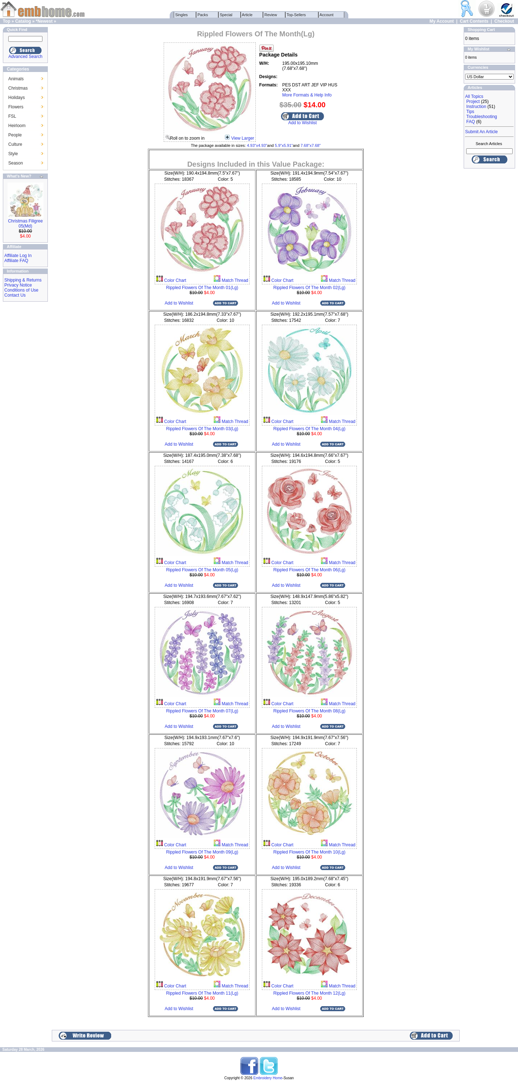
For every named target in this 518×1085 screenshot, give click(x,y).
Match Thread (234, 280)
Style (13, 153)
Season (15, 163)
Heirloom (17, 125)
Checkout (504, 21)
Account (327, 15)
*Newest (44, 21)
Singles (181, 15)
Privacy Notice (18, 285)
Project (473, 101)
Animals (16, 78)
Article (247, 15)
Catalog (23, 21)
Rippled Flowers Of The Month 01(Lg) (202, 287)
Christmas (18, 88)
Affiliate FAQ (16, 260)
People (15, 135)
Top (6, 21)
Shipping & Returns (22, 280)
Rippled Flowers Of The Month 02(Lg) (309, 287)
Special (226, 15)
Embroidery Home (267, 1078)
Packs (202, 15)
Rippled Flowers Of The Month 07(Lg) (202, 710)
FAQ (470, 121)
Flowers (15, 106)
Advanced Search (25, 56)
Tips (470, 111)
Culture (15, 144)
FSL (12, 116)
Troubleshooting (481, 116)
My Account (442, 21)
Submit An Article (481, 131)
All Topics (474, 96)
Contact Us (15, 295)
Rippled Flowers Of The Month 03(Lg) (202, 428)
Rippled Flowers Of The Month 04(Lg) (309, 428)
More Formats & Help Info (307, 95)
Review (270, 15)
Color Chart (174, 280)
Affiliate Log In (18, 255)
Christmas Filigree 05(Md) (25, 224)
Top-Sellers (296, 15)
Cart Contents (474, 21)
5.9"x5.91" (284, 145)
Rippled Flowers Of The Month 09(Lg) (202, 852)
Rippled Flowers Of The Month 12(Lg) (309, 993)
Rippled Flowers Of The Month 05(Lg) (202, 569)
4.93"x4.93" (257, 145)
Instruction (476, 106)
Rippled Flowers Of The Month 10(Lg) (309, 852)
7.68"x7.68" (310, 145)
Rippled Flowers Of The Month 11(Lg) (202, 993)
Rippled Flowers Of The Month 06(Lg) (309, 569)
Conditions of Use (21, 290)
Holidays (16, 97)
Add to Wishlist (302, 122)
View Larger (242, 138)
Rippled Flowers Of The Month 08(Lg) (309, 710)
